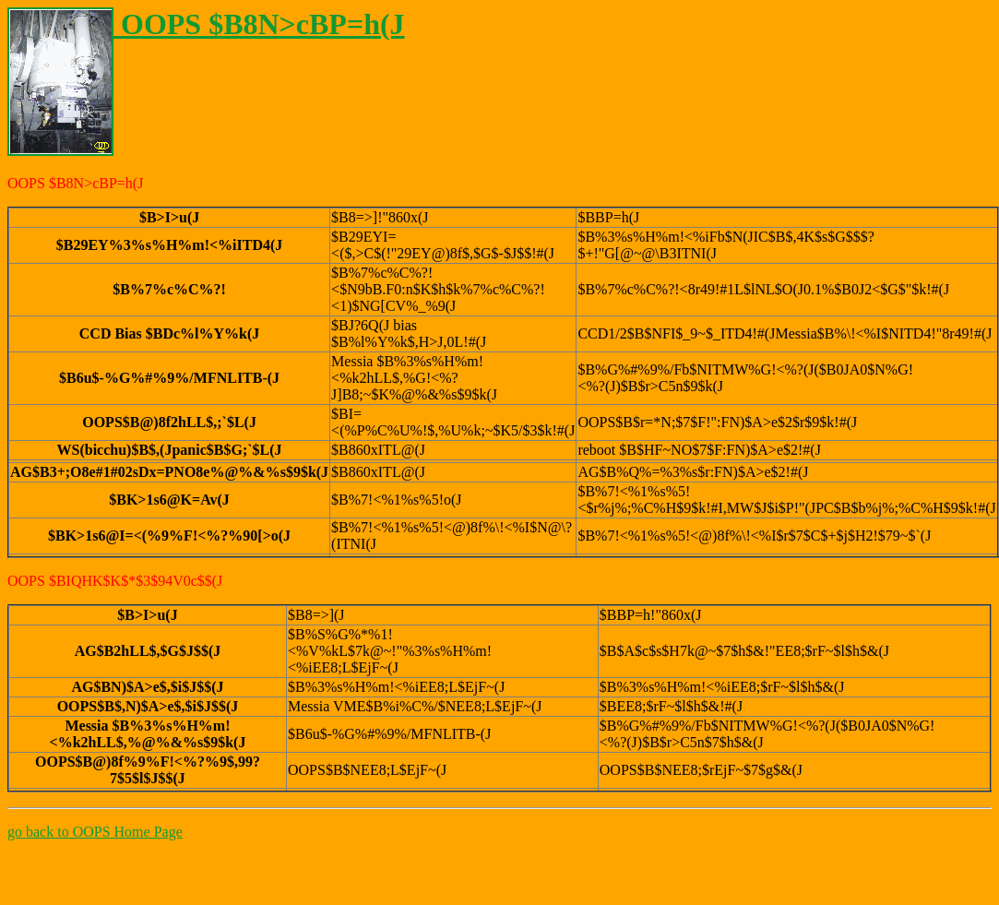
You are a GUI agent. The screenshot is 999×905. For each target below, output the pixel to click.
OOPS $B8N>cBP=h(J (206, 24)
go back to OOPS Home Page (95, 832)
